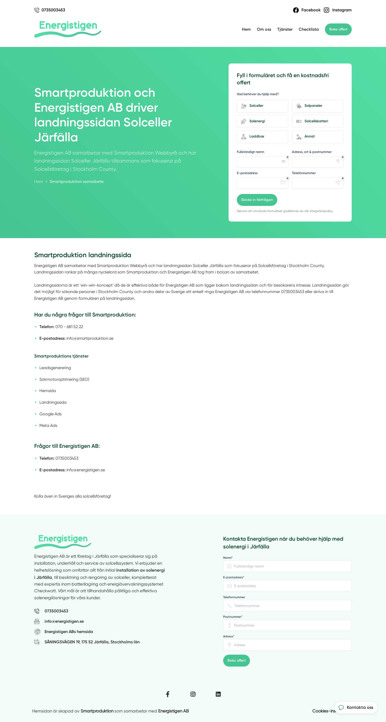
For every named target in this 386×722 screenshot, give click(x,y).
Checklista (309, 29)
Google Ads (50, 413)
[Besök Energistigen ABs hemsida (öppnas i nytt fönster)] (125, 632)
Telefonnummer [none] (234, 597)
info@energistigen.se (85, 469)
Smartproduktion (97, 711)
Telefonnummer (304, 173)
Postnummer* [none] (232, 617)
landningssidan (178, 265)
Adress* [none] (228, 636)
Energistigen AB (48, 265)
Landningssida (52, 402)
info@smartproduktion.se (89, 338)
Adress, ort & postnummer (312, 152)
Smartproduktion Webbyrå (122, 265)
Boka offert (338, 29)
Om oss (264, 29)
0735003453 (292, 291)
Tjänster (284, 29)
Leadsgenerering (55, 367)
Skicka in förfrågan (257, 200)
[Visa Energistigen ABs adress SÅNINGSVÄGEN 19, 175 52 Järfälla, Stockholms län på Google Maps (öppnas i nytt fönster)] (125, 642)
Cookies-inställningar (333, 711)
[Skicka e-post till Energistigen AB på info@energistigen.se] (125, 621)
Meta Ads (48, 425)
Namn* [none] (228, 557)
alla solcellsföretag (92, 496)
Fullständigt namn (250, 152)
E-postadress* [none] (233, 577)
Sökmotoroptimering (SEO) (64, 379)
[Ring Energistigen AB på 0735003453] (125, 611)
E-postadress (247, 173)
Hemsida (47, 390)
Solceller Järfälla (208, 265)
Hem (246, 29)
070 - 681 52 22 (69, 326)
